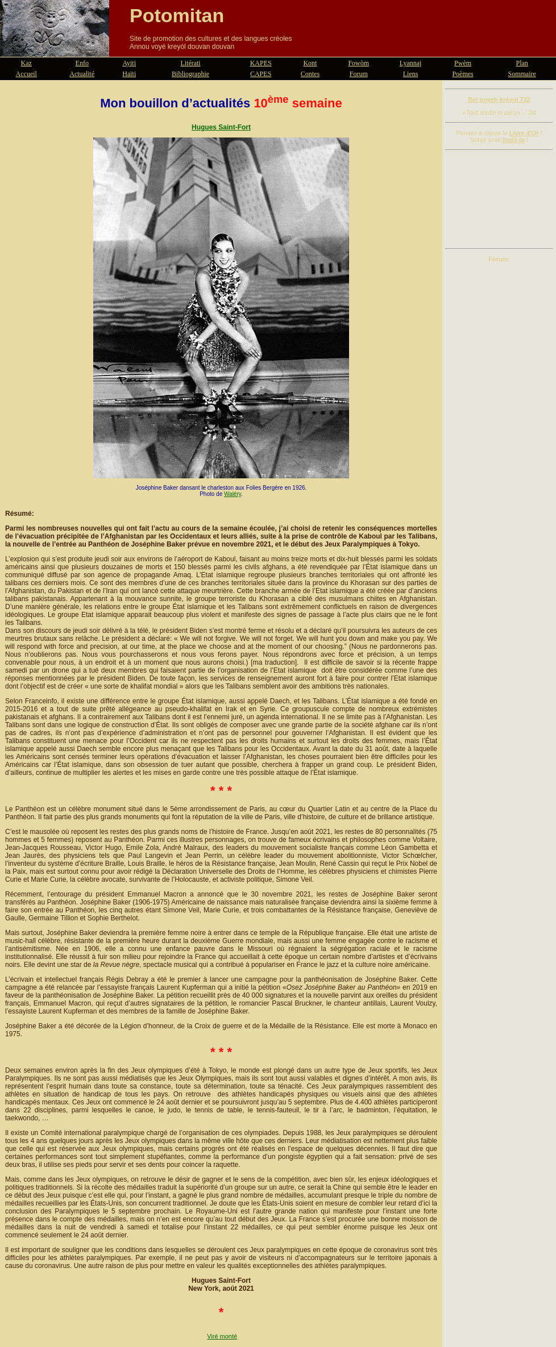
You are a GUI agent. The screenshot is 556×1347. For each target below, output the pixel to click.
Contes (310, 74)
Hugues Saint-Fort (221, 127)
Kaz (26, 63)
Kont (310, 63)
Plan (522, 63)
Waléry (232, 494)
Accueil (26, 74)
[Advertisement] (499, 199)
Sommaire (522, 74)
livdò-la (514, 139)
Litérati (190, 63)
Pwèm (462, 63)
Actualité (81, 74)
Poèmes (462, 74)
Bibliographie (190, 74)
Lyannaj (411, 63)
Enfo (82, 63)
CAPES (260, 74)
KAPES (261, 63)
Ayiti (129, 63)
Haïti (129, 74)
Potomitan (177, 15)
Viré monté (222, 1336)
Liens (410, 74)
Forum (359, 74)
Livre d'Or (524, 133)
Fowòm (358, 63)
